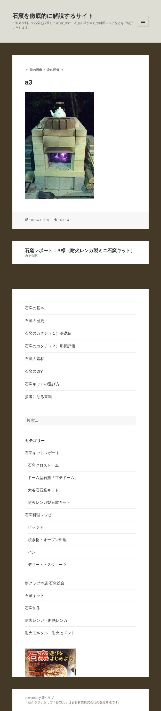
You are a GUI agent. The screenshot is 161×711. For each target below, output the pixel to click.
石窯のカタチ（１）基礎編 (48, 333)
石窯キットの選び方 (42, 384)
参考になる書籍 (38, 396)
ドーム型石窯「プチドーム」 (53, 477)
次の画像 (53, 70)
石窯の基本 (34, 308)
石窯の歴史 (34, 320)
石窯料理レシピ (38, 515)
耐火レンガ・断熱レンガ (46, 620)
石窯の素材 (34, 358)
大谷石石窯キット (43, 490)
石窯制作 (32, 608)
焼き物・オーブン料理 (47, 539)
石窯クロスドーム (43, 465)
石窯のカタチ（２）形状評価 (50, 346)
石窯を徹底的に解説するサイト (53, 16)
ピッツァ (35, 527)
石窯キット (34, 595)
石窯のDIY (34, 371)
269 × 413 (66, 220)
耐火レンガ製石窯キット (49, 502)
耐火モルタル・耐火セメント (50, 633)
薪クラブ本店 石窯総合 (45, 583)
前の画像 (36, 70)
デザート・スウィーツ (47, 564)
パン (32, 552)
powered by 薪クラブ (39, 698)
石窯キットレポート (42, 453)
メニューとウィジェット (143, 26)
